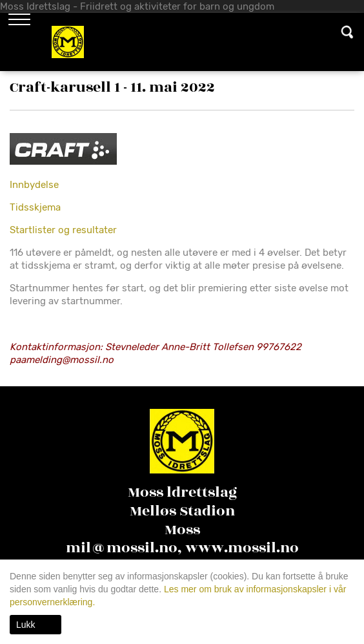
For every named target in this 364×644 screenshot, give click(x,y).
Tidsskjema (35, 207)
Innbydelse (34, 185)
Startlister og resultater (63, 230)
